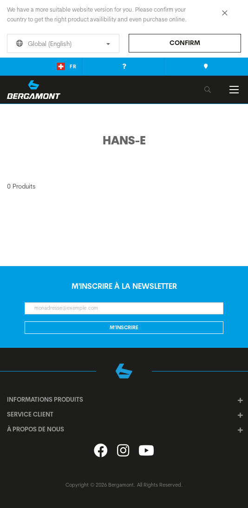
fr (67, 66)
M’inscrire (124, 327)
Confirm (185, 43)
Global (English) (61, 43)
